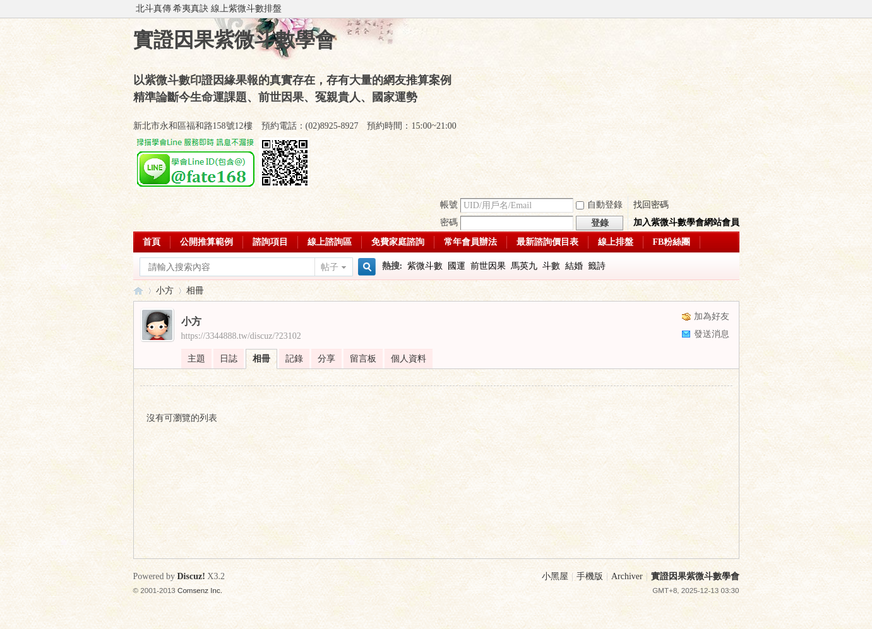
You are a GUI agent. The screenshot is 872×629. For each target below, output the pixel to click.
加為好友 (711, 316)
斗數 (551, 266)
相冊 (195, 290)
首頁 (151, 242)
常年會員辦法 (470, 242)
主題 (196, 358)
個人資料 (408, 358)
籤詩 (597, 266)
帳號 (449, 204)
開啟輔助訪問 (736, 9)
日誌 (228, 358)
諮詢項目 (270, 242)
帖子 (329, 267)
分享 (326, 358)
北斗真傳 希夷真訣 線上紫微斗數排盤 (209, 8)
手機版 (589, 576)
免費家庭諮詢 (397, 242)
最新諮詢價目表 (547, 242)
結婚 (574, 266)
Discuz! (191, 576)
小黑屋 (555, 576)
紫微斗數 (425, 266)
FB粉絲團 (672, 242)
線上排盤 (615, 242)
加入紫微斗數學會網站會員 (686, 222)
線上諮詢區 (330, 242)
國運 (456, 266)
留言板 (363, 358)
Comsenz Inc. (199, 590)
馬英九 (524, 266)
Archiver (627, 576)
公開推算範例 (206, 242)
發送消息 (711, 334)
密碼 (449, 222)
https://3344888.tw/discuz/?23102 (241, 336)
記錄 (294, 358)
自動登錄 (599, 204)
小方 (165, 290)
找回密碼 (651, 204)
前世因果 (488, 266)
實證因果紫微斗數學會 (138, 290)
